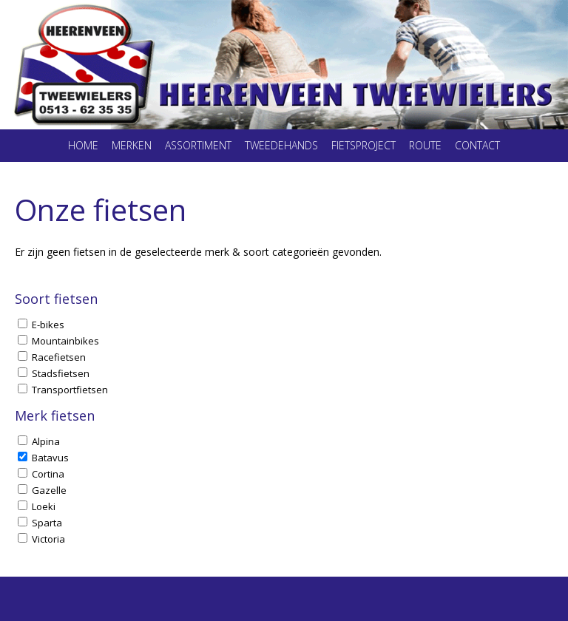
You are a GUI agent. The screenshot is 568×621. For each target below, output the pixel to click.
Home (83, 145)
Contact (477, 145)
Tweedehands (281, 145)
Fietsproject (363, 145)
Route (425, 145)
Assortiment (198, 145)
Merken (132, 145)
